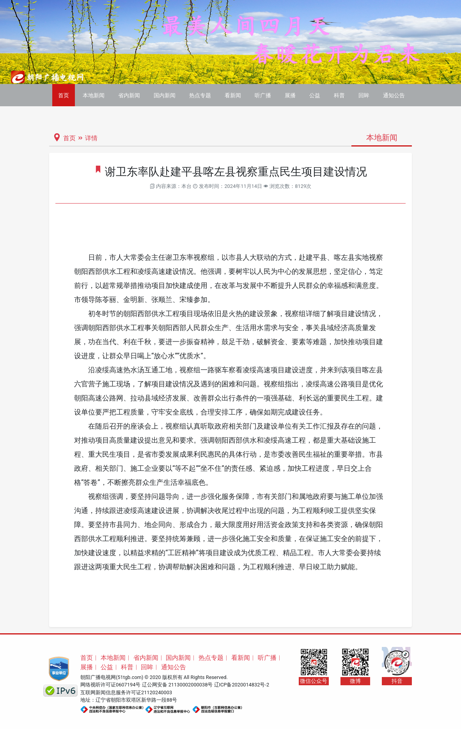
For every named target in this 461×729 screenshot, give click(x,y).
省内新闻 (129, 95)
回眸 (363, 95)
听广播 (263, 95)
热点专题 (200, 95)
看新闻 (233, 95)
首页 (63, 95)
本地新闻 (94, 95)
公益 (314, 95)
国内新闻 (165, 95)
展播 (290, 95)
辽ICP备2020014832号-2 (242, 685)
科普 (339, 95)
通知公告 (394, 95)
